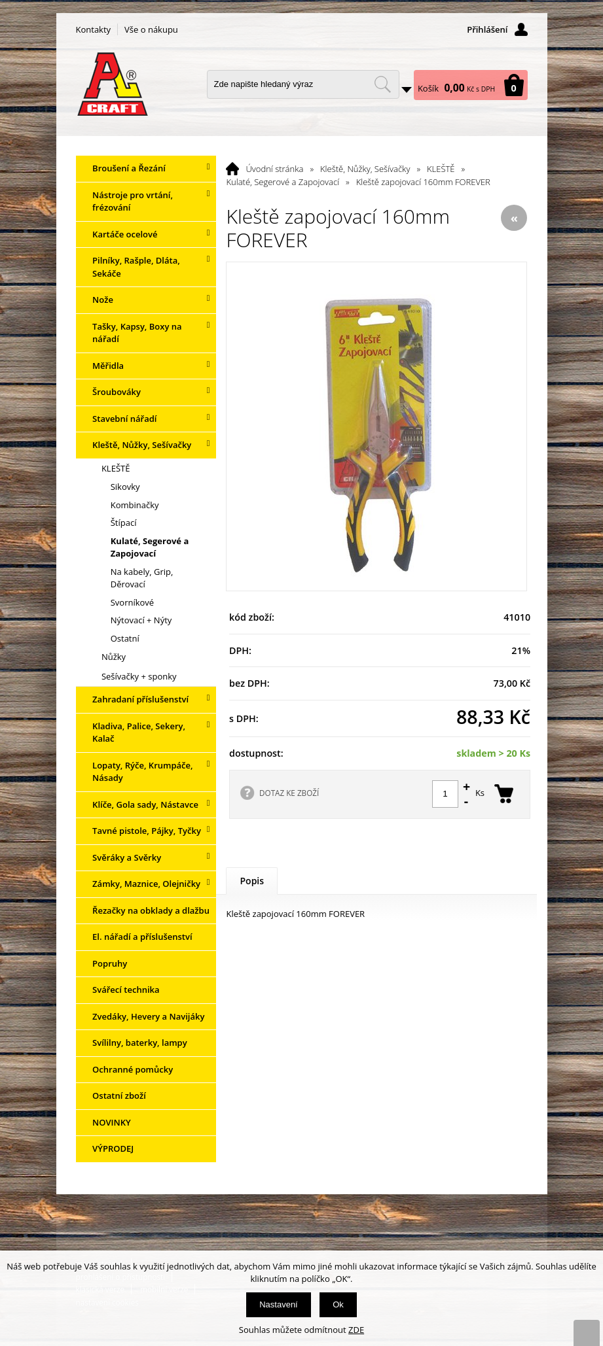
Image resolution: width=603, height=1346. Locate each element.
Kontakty (93, 29)
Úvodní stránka (274, 169)
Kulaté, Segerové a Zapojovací (282, 182)
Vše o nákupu (151, 29)
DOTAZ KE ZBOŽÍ (289, 792)
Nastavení (278, 1304)
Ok (338, 1304)
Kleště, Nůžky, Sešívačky (365, 169)
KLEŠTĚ (441, 169)
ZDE (356, 1330)
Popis (252, 880)
